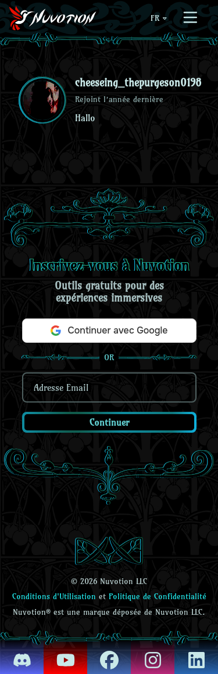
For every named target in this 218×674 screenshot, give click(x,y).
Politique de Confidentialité (157, 596)
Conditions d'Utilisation (54, 596)
